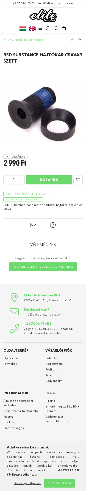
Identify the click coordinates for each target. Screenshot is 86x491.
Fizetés (8, 416)
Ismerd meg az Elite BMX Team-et (62, 409)
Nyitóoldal (10, 358)
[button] (78, 179)
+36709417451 (24, 3)
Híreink (50, 400)
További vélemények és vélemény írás (43, 266)
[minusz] (7, 180)
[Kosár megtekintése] (64, 28)
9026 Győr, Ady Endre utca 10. (48, 300)
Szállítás (9, 422)
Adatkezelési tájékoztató (20, 411)
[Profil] (48, 28)
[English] (32, 28)
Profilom (51, 369)
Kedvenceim (53, 380)
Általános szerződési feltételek (18, 403)
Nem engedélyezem (27, 483)
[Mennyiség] (14, 180)
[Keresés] (56, 28)
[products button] (40, 28)
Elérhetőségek (13, 428)
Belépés (51, 358)
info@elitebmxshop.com (56, 3)
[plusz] (20, 180)
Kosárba (49, 180)
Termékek (10, 363)
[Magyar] (22, 28)
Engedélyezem (59, 483)
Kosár (49, 375)
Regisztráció (54, 363)
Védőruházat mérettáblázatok (56, 419)
